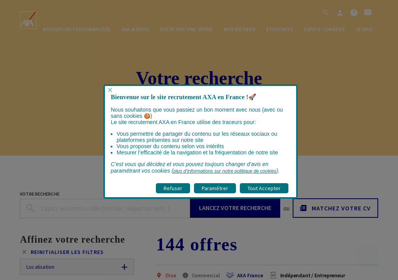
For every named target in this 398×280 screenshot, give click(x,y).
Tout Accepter (264, 188)
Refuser (173, 188)
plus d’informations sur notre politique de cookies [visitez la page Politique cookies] (224, 171)
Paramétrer (215, 188)
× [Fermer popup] (110, 90)
